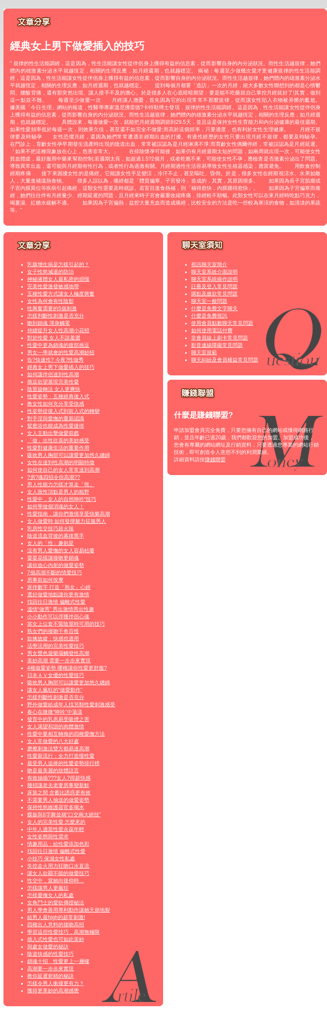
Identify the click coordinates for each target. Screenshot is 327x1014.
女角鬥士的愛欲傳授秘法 (55, 903)
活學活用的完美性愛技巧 (55, 646)
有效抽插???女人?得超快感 (59, 778)
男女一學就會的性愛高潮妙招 (60, 353)
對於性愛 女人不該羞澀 (53, 338)
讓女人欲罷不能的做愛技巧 (58, 873)
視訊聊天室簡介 (209, 264)
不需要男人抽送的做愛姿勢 (58, 800)
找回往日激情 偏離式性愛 (56, 602)
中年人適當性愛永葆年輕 (55, 829)
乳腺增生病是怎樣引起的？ (58, 264)
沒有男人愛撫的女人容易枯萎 (60, 551)
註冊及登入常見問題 (214, 286)
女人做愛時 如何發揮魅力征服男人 (66, 521)
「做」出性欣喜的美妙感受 (58, 441)
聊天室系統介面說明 (214, 272)
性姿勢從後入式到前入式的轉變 (63, 411)
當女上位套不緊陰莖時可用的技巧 (66, 624)
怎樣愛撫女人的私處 (50, 895)
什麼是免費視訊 (209, 316)
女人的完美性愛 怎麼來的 (56, 822)
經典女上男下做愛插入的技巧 (60, 367)
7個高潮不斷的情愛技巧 (54, 573)
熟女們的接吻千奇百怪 (53, 631)
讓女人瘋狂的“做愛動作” (54, 690)
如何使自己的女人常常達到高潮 (63, 470)
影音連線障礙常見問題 (217, 345)
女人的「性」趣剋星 (50, 543)
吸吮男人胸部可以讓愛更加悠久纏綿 (68, 455)
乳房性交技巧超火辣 (50, 529)
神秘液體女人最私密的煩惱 (58, 279)
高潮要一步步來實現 (50, 969)
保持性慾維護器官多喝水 (55, 807)
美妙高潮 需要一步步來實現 (59, 661)
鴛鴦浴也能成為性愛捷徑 (55, 426)
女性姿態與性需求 (48, 837)
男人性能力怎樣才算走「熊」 (60, 485)
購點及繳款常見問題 (214, 294)
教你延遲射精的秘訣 (50, 976)
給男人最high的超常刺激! (56, 917)
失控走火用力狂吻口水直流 (58, 866)
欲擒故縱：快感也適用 (53, 639)
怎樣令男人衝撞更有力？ (55, 983)
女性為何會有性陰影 (50, 301)
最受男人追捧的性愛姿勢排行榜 (63, 763)
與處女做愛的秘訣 (48, 947)
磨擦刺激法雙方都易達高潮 (58, 749)
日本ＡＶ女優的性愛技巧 (55, 675)
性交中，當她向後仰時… (55, 881)
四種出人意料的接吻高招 (55, 925)
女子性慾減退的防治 (50, 272)
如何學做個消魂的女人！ (55, 507)
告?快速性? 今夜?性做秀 (55, 360)
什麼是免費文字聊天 (214, 308)
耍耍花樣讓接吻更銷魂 (53, 558)
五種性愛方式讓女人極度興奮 (60, 294)
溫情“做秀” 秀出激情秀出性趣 (60, 609)
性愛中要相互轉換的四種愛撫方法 (66, 734)
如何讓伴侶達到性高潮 (53, 375)
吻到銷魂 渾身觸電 (48, 323)
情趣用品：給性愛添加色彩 (58, 844)
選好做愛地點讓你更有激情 (58, 595)
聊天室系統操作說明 (214, 279)
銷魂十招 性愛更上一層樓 (58, 961)
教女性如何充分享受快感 (55, 404)
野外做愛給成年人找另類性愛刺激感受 (71, 705)
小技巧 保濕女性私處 (51, 859)
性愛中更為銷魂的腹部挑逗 (58, 345)
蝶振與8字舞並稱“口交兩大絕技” (64, 815)
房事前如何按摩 (45, 580)
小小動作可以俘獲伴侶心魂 (58, 617)
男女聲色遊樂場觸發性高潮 (58, 653)
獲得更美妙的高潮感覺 (53, 991)
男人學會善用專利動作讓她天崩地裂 (68, 910)
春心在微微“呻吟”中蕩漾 (54, 712)
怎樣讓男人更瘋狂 (48, 888)
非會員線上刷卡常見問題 (219, 338)
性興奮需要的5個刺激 (52, 308)
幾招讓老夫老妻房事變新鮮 (58, 785)
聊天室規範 (204, 353)
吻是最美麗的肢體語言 (53, 771)
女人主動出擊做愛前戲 (53, 433)
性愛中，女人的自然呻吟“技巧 (61, 499)
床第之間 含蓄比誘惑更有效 (59, 793)
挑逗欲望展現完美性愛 (53, 382)
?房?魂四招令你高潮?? (53, 477)
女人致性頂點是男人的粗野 (58, 492)
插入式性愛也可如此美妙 (55, 939)
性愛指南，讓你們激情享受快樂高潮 (68, 514)
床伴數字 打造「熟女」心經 (59, 587)
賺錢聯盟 (215, 460)
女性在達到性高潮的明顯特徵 (60, 463)
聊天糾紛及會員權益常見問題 (224, 360)
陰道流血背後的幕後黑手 (55, 536)
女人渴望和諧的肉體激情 (55, 727)
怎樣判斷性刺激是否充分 (55, 316)
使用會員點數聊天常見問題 (222, 323)
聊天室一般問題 (209, 301)
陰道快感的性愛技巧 (50, 954)
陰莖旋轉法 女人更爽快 (53, 389)
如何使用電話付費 (212, 331)
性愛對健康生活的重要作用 (58, 448)
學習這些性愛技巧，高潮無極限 (63, 932)
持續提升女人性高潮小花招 (58, 331)
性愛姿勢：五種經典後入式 (58, 397)
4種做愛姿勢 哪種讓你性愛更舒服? (67, 668)
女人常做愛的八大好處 (53, 741)
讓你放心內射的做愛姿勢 (55, 565)
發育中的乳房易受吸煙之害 (58, 719)
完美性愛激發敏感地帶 (53, 286)
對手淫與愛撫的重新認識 (55, 419)
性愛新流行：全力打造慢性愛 (60, 756)
